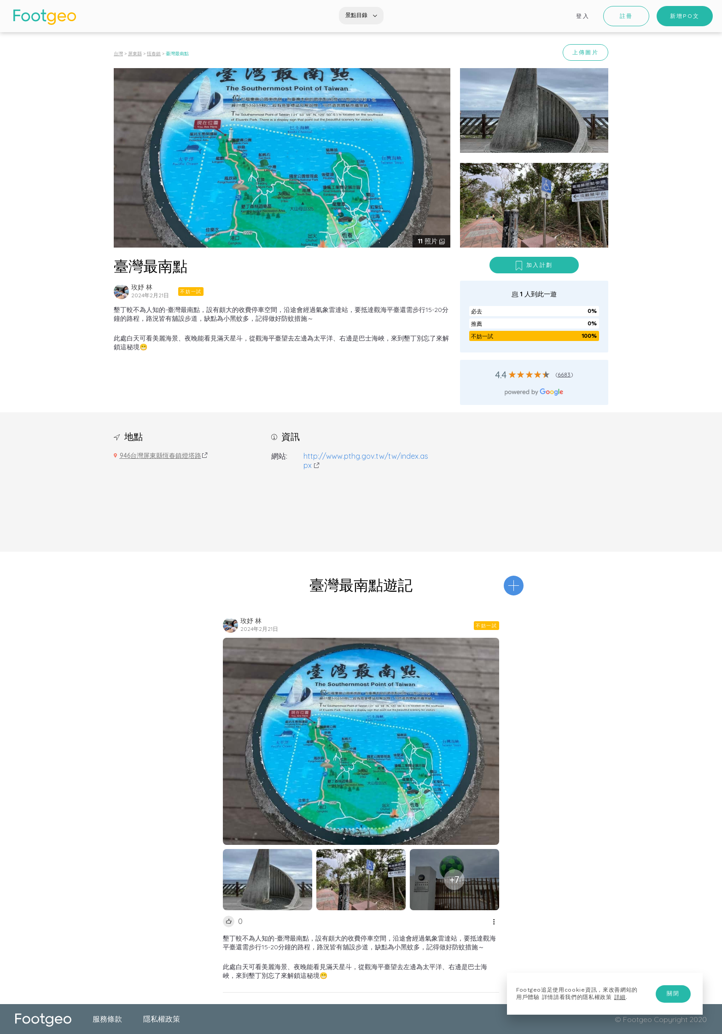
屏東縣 (135, 54)
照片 (428, 241)
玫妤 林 (141, 287)
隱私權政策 (161, 1018)
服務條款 (107, 1018)
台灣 (118, 54)
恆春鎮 (154, 54)
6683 (564, 374)
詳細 (620, 997)
